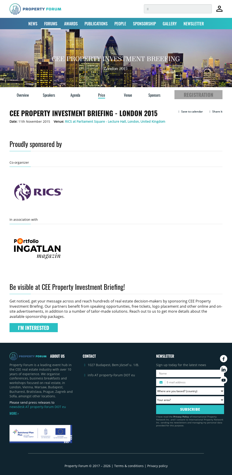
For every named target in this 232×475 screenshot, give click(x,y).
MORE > (14, 413)
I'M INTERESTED (33, 327)
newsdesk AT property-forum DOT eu (38, 407)
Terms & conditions (129, 466)
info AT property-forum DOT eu (111, 375)
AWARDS (71, 23)
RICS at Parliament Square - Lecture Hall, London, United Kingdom (115, 121)
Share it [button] (215, 111)
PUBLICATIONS (96, 23)
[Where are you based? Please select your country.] (190, 391)
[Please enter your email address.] (190, 382)
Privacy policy (157, 466)
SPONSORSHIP (144, 23)
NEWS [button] (32, 23)
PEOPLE (120, 23)
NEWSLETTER (194, 23)
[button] (190, 111)
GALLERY (170, 23)
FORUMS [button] (50, 23)
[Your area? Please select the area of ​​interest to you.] (190, 400)
